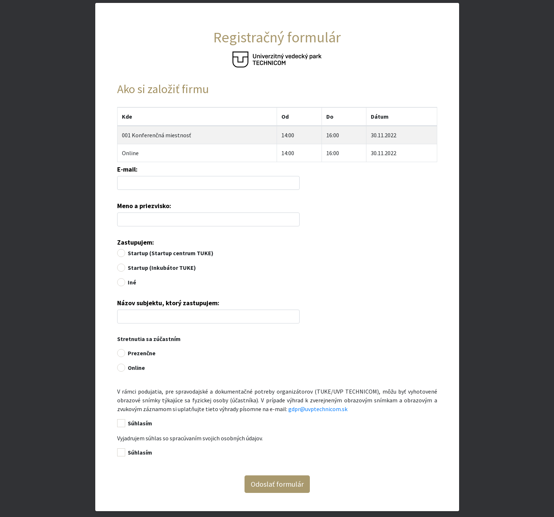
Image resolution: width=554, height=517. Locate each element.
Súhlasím (140, 423)
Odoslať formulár (277, 484)
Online (130, 153)
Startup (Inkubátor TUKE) (162, 267)
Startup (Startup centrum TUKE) (170, 253)
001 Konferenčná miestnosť (156, 135)
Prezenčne (141, 353)
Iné (132, 282)
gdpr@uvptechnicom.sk (317, 409)
